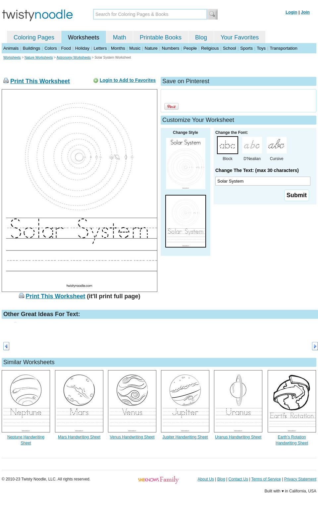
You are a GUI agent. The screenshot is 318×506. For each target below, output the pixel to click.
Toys (261, 48)
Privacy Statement (300, 479)
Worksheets (83, 37)
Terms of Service (266, 479)
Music (134, 48)
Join (305, 12)
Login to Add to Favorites (128, 80)
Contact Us (238, 479)
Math (119, 37)
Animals (11, 48)
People (190, 48)
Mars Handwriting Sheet (79, 437)
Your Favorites (240, 37)
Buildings (31, 48)
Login (291, 12)
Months (118, 48)
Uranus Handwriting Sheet (238, 437)
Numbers (170, 48)
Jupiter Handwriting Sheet (185, 437)
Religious (210, 48)
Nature (151, 48)
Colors (50, 48)
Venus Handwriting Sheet (132, 437)
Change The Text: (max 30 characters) (257, 170)
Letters (100, 48)
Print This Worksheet (40, 81)
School (229, 48)
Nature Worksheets (39, 57)
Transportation (283, 48)
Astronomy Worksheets (74, 57)
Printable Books (161, 37)
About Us (206, 479)
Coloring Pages (34, 37)
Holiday (82, 48)
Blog (201, 37)
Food (66, 48)
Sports (246, 48)
